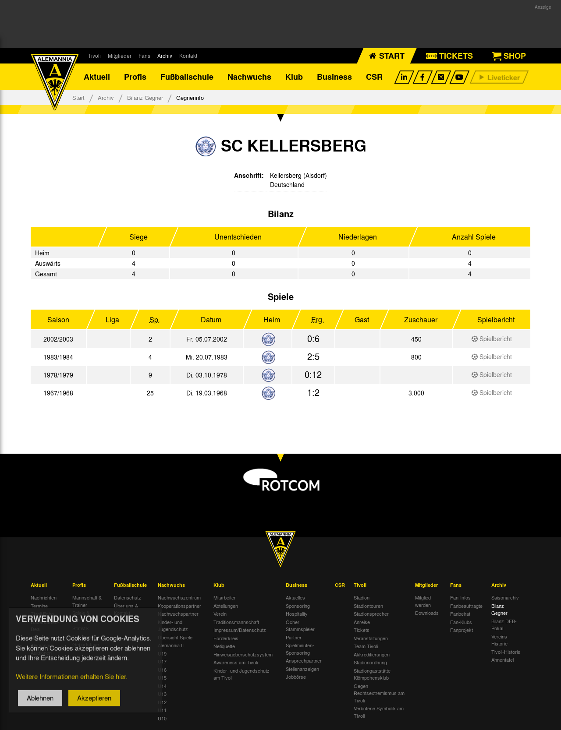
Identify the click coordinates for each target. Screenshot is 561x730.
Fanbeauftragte (466, 605)
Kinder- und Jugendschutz (173, 625)
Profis (135, 76)
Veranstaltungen (371, 638)
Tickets (361, 629)
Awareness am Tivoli (235, 662)
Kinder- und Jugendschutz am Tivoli (241, 674)
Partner (294, 637)
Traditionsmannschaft (236, 621)
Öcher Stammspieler (300, 625)
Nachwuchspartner (178, 613)
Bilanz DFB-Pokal (504, 624)
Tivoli (94, 56)
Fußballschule (186, 76)
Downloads (427, 612)
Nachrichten (44, 597)
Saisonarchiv (505, 597)
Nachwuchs (249, 76)
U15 (162, 677)
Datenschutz (127, 597)
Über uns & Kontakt (126, 609)
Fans (144, 56)
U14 (162, 685)
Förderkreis (225, 638)
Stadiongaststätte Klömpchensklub (372, 674)
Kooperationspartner (179, 605)
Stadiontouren (368, 605)
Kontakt (188, 56)
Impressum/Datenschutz (239, 629)
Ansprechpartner (304, 660)
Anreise (362, 621)
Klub (294, 76)
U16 (162, 669)
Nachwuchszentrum (179, 597)
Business (334, 76)
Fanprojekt (461, 629)
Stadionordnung (370, 662)
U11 (162, 709)
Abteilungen (225, 605)
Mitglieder (119, 56)
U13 (162, 693)
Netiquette (224, 645)
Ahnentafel (502, 659)
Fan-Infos (460, 597)
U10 (162, 718)
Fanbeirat (460, 613)
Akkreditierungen (372, 654)
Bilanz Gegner (145, 97)
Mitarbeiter (224, 597)
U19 (162, 653)
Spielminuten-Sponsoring (300, 649)
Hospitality (297, 613)
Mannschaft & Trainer (87, 601)
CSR (374, 76)
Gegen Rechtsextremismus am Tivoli (379, 693)
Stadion (361, 597)
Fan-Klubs (461, 621)
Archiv (164, 56)
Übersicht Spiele (175, 637)
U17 (162, 661)
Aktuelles (295, 597)
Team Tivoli (366, 645)
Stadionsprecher (371, 613)
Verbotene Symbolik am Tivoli (379, 712)
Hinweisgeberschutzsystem (243, 654)
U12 (162, 701)
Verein (220, 613)
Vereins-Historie (500, 640)
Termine (39, 605)
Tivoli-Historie (505, 651)
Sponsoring (298, 605)
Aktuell (97, 76)
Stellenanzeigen (302, 668)
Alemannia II (171, 645)
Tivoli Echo (42, 613)
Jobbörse (296, 676)
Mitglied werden (423, 601)
